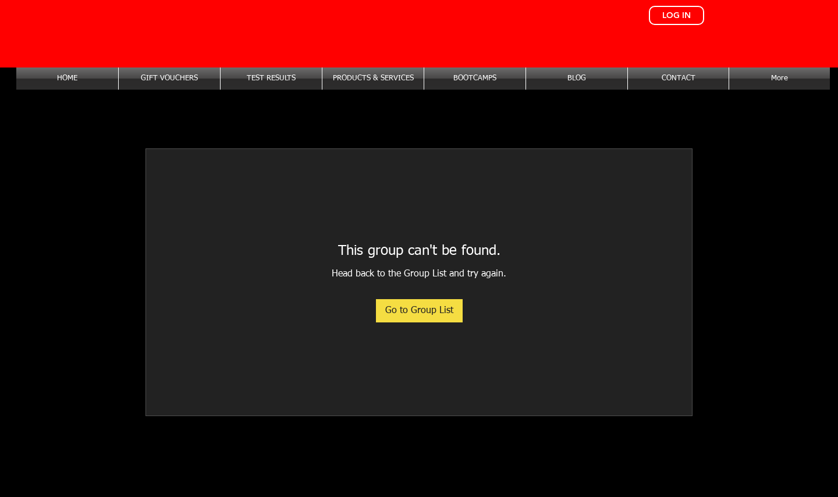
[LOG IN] (676, 15)
